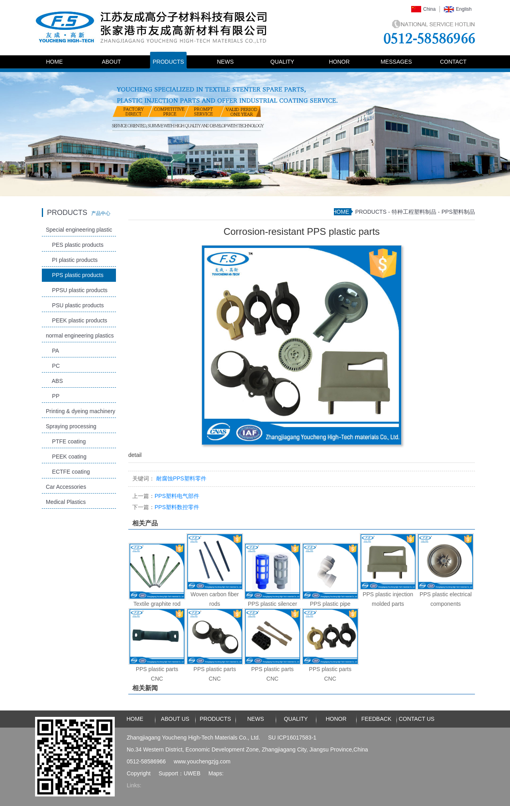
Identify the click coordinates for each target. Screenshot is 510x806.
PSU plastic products (75, 305)
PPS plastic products (75, 275)
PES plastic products (75, 245)
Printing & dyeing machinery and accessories (80, 413)
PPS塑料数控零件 (165, 507)
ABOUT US (175, 719)
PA (52, 350)
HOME (54, 62)
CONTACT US (417, 719)
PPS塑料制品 (458, 212)
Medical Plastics (66, 502)
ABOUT (111, 62)
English (463, 9)
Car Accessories (66, 487)
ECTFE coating (68, 471)
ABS (54, 381)
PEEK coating (66, 456)
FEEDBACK (376, 719)
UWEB (192, 773)
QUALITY (282, 62)
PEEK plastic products (76, 320)
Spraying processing (71, 426)
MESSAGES (396, 62)
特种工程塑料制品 (414, 212)
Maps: (216, 773)
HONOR (339, 62)
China (429, 9)
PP (52, 396)
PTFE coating (66, 441)
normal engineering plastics (80, 335)
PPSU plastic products (77, 290)
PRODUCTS (168, 62)
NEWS (225, 62)
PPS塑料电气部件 (165, 496)
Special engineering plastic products (79, 231)
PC (53, 366)
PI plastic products (72, 260)
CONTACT (453, 62)
